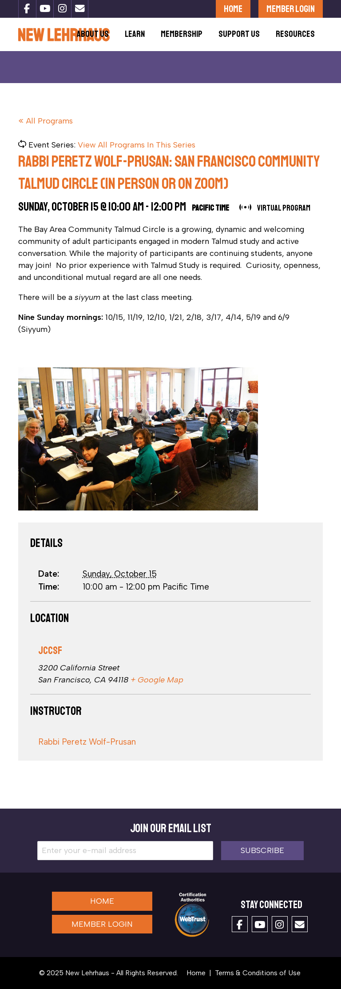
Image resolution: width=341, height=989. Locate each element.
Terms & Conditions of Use (258, 973)
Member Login (290, 9)
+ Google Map (157, 680)
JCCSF (50, 650)
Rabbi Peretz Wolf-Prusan (87, 742)
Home (233, 9)
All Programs (49, 121)
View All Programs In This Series (136, 145)
